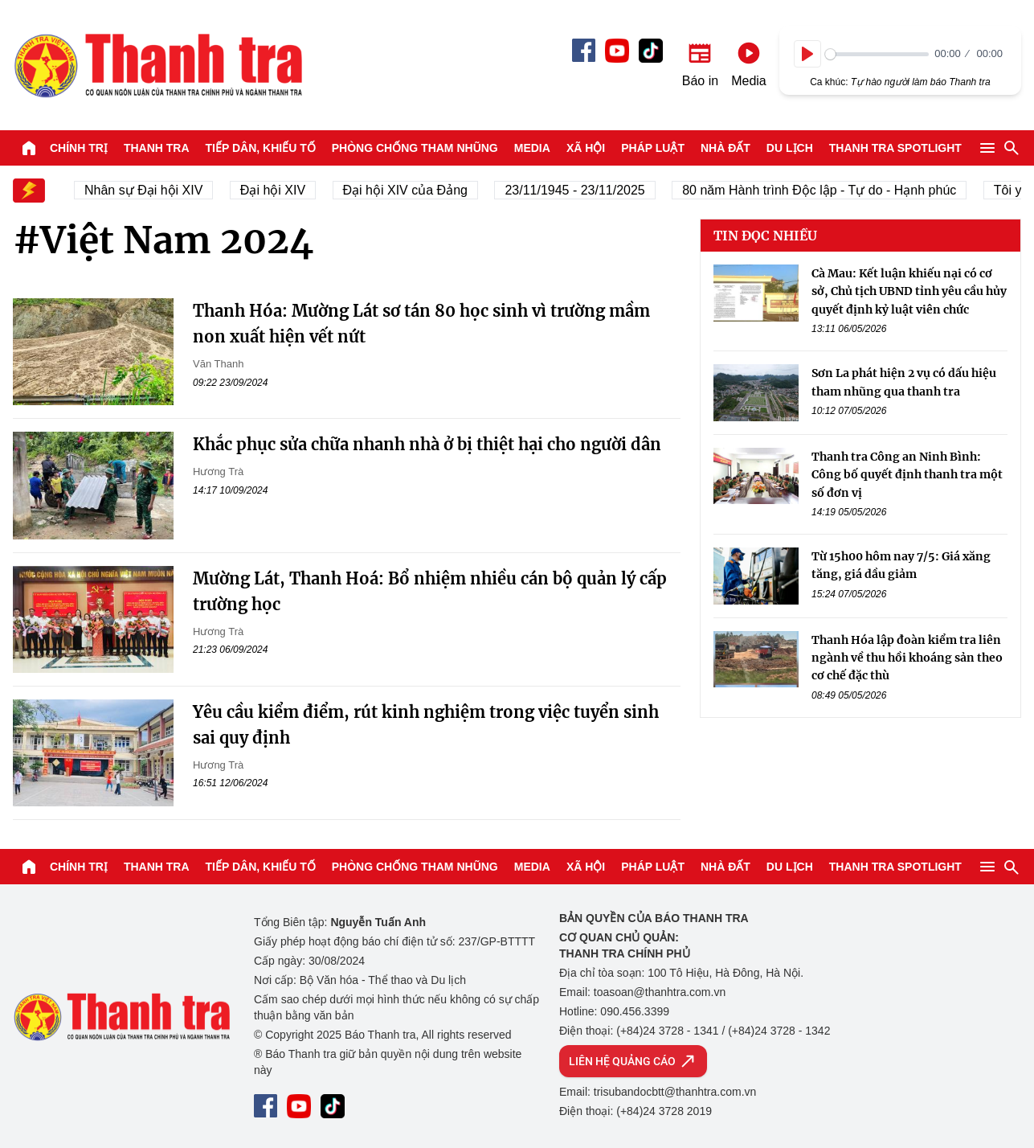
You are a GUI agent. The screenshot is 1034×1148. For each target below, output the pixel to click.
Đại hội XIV (280, 190)
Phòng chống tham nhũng (415, 147)
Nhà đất (725, 147)
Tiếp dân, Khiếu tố (261, 147)
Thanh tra (157, 147)
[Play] (807, 54)
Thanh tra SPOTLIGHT (895, 147)
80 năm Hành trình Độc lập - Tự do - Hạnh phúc (827, 190)
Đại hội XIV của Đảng (412, 190)
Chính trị (79, 147)
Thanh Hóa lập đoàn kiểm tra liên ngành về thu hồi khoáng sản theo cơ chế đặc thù (907, 658)
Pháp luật (653, 147)
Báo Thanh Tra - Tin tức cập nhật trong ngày (157, 65)
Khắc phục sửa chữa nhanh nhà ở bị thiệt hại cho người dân (427, 444)
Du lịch (789, 147)
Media (532, 147)
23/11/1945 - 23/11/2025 (582, 190)
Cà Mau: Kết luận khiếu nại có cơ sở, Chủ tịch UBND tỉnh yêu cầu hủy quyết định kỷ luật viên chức (909, 291)
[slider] (877, 54)
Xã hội (585, 147)
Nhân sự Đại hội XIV (151, 190)
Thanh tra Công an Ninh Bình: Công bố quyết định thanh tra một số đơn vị (907, 474)
